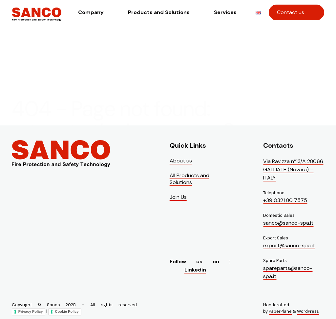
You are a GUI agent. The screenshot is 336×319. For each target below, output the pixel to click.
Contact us (290, 12)
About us (181, 160)
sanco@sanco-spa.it (288, 222)
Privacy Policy (30, 311)
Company (91, 12)
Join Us (178, 197)
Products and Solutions (159, 12)
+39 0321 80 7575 (285, 200)
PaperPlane (280, 311)
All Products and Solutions (189, 179)
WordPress (308, 311)
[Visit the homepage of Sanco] (37, 18)
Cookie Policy (66, 311)
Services (225, 12)
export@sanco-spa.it (289, 245)
